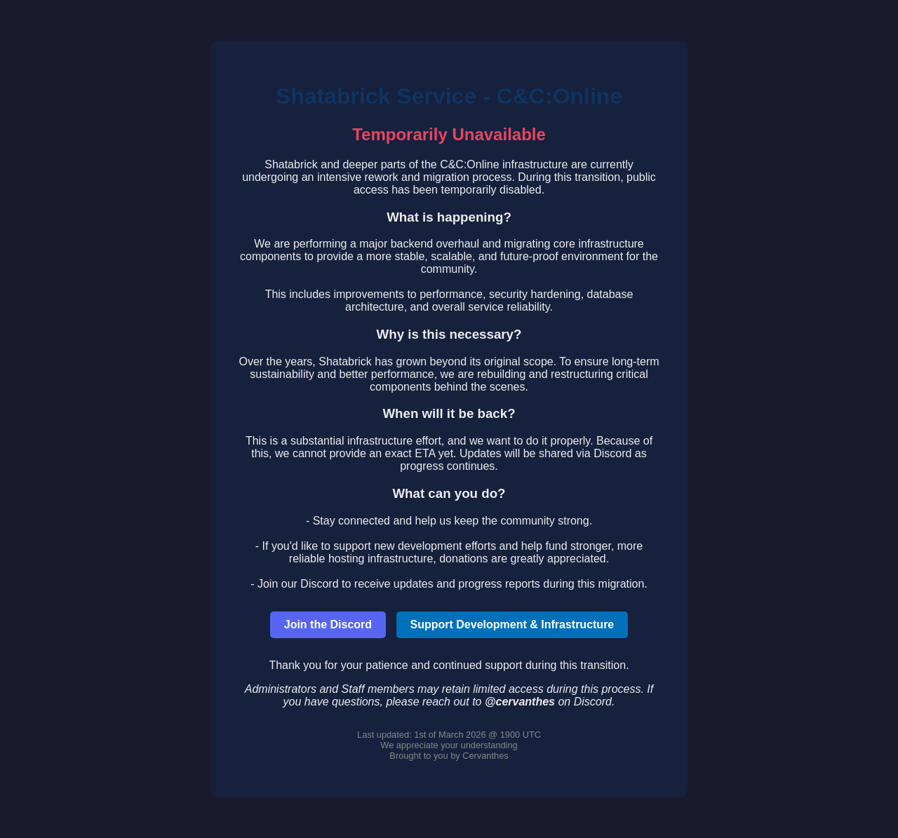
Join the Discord (328, 624)
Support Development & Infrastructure (512, 624)
